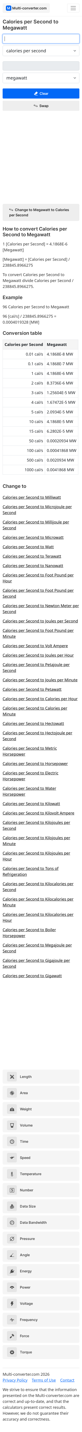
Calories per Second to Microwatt (33, 537)
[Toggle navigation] (73, 8)
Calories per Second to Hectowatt (33, 723)
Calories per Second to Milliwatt (32, 497)
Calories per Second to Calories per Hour (40, 698)
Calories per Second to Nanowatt (33, 565)
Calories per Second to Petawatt (32, 689)
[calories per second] (41, 38)
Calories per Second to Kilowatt (31, 803)
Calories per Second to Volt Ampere (35, 645)
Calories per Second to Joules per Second (40, 621)
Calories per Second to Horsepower (35, 763)
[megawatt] (41, 66)
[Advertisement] (41, 157)
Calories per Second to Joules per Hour (38, 655)
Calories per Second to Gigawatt (32, 975)
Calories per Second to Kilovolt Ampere (38, 813)
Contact (67, 1380)
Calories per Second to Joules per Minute (40, 679)
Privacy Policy (15, 1380)
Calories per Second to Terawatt (32, 556)
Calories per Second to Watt (28, 546)
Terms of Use (44, 1380)
